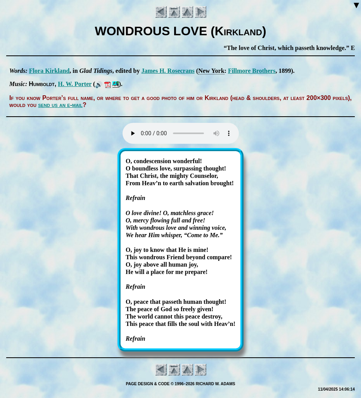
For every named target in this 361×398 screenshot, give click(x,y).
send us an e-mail (60, 105)
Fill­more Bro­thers (252, 70)
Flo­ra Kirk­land (49, 70)
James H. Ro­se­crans (168, 70)
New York (211, 70)
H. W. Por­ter (75, 84)
